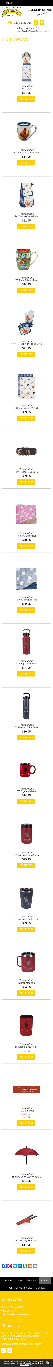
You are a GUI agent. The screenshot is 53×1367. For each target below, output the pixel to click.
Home (18, 31)
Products (32, 1280)
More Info (26, 99)
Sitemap (6, 1361)
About (19, 1280)
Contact (40, 1287)
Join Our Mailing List (20, 1287)
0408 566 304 (8, 1311)
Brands (25, 31)
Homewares (46, 31)
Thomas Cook (34, 31)
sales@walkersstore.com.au (15, 1314)
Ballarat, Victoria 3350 (12, 1307)
